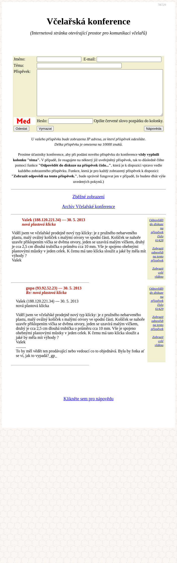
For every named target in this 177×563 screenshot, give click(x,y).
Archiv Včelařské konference (88, 215)
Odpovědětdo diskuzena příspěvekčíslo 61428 (156, 239)
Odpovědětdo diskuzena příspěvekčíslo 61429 (156, 308)
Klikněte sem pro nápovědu (88, 407)
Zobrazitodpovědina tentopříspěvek (157, 263)
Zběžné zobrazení (88, 205)
